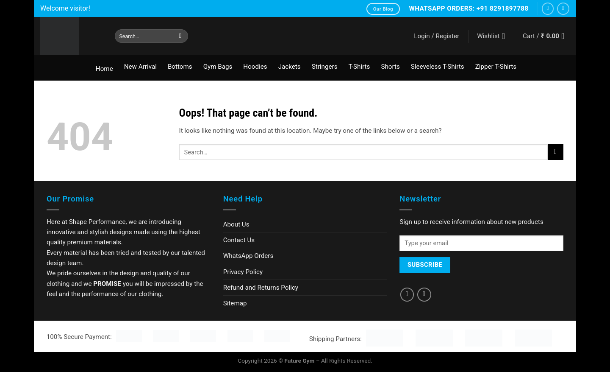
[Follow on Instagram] (563, 9)
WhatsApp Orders (248, 256)
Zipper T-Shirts (495, 66)
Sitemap (235, 303)
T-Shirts (359, 66)
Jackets (289, 66)
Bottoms (180, 66)
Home (104, 69)
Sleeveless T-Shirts (437, 66)
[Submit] (180, 36)
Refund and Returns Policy (260, 287)
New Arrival (140, 66)
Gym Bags (218, 66)
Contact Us (239, 240)
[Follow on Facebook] (548, 9)
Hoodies (255, 66)
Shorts (390, 66)
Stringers (325, 66)
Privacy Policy (243, 272)
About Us (236, 224)
